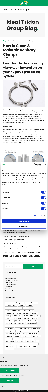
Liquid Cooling (9, 349)
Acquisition (9, 338)
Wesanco (17, 336)
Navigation (23, 357)
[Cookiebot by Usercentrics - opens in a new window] (33, 164)
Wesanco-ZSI (9, 291)
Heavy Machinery (18, 326)
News (28, 341)
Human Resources (11, 323)
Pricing (8, 315)
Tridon (18, 333)
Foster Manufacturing (11, 280)
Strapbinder (8, 287)
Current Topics (20, 341)
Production (34, 313)
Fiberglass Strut (26, 336)
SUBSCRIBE (10, 370)
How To (37, 315)
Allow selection (24, 226)
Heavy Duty (21, 323)
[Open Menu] (6, 2)
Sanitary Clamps (35, 328)
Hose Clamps (9, 320)
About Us (25, 308)
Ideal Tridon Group (10, 284)
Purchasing (21, 305)
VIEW (10, 380)
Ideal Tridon (8, 282)
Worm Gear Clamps (20, 320)
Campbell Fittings (10, 278)
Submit (33, 266)
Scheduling (26, 313)
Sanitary (18, 331)
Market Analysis (10, 341)
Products (34, 318)
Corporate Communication (13, 310)
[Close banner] (45, 164)
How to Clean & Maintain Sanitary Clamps (21, 41)
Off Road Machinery (31, 326)
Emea (23, 333)
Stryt (33, 341)
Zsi (37, 341)
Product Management (27, 310)
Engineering (9, 336)
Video (19, 308)
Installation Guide (16, 318)
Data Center (32, 346)
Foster (7, 344)
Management (19, 303)
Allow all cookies (24, 221)
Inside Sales (34, 344)
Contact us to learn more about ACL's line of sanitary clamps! (22, 252)
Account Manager (22, 346)
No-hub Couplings (28, 315)
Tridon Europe (9, 328)
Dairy (37, 331)
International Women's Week (13, 313)
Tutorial (8, 318)
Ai (24, 338)
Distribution (30, 338)
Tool (20, 315)
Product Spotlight (32, 320)
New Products (17, 338)
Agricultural (9, 326)
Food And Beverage (28, 331)
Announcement (10, 303)
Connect (26, 344)
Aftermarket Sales (10, 346)
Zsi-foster (14, 315)
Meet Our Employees (31, 303)
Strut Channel (36, 336)
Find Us (23, 386)
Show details (38, 216)
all (5, 293)
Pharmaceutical (10, 333)
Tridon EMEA (8, 289)
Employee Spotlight (11, 305)
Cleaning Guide (10, 331)
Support (14, 344)
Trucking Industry (31, 323)
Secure (20, 344)
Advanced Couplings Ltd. (12, 276)
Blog (4, 41)
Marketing (29, 305)
